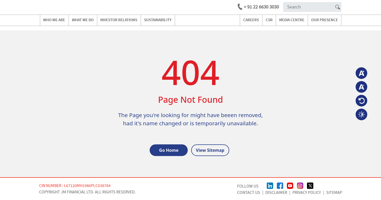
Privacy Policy (306, 192)
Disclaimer (276, 192)
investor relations (118, 20)
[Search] (312, 7)
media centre (291, 20)
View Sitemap (210, 150)
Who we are (54, 20)
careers (251, 20)
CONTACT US (248, 192)
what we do (83, 20)
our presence (324, 20)
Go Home (168, 150)
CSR (269, 20)
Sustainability (158, 20)
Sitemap (334, 192)
